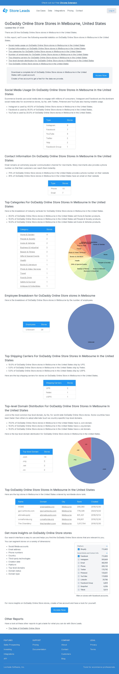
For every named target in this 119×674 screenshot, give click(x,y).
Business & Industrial (29, 247)
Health (23, 260)
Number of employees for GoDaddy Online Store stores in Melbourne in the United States (48, 54)
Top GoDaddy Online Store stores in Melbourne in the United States (38, 64)
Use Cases (41, 10)
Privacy (93, 645)
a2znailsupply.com (48, 515)
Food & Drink (26, 277)
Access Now (101, 75)
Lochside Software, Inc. (14, 667)
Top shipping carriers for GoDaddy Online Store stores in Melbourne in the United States (47, 57)
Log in (111, 10)
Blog (63, 658)
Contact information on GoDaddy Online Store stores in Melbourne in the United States (47, 48)
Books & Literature (28, 264)
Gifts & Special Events (29, 256)
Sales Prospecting (12, 645)
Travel (23, 273)
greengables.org (47, 507)
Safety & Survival (27, 282)
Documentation (39, 649)
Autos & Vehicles (27, 243)
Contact (79, 10)
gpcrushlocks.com (48, 511)
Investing (8, 649)
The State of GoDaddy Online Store (24, 628)
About (64, 645)
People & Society (27, 239)
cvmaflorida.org (47, 519)
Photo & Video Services (30, 269)
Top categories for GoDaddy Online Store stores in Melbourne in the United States (44, 51)
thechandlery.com (48, 523)
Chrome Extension (68, 3)
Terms (93, 649)
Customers (66, 654)
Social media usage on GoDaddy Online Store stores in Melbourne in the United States (46, 45)
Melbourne (67, 507)
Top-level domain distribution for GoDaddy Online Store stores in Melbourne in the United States (51, 60)
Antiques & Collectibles (30, 286)
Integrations (60, 10)
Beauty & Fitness (27, 252)
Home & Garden (27, 234)
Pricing (70, 10)
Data (50, 10)
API (5, 658)
